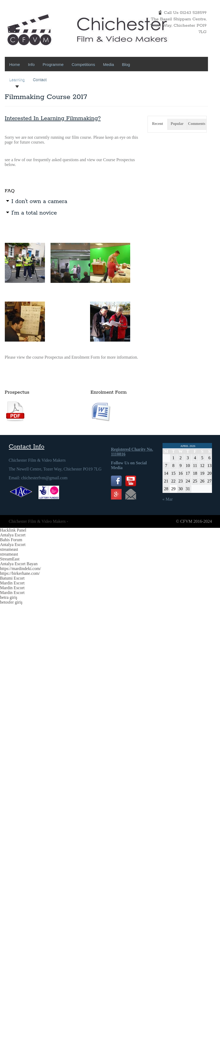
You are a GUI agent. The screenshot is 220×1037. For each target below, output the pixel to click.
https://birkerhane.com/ (20, 573)
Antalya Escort (13, 535)
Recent (157, 124)
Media (108, 64)
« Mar (168, 499)
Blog (126, 64)
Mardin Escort (12, 583)
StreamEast (10, 559)
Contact (40, 79)
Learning (17, 79)
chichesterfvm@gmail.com (44, 478)
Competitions (83, 64)
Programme (53, 64)
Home (14, 64)
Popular (177, 124)
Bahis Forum (11, 539)
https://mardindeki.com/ (20, 568)
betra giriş (8, 597)
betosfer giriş (11, 602)
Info (31, 64)
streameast (9, 549)
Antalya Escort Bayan (18, 563)
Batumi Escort (12, 578)
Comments (196, 124)
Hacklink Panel (13, 530)
